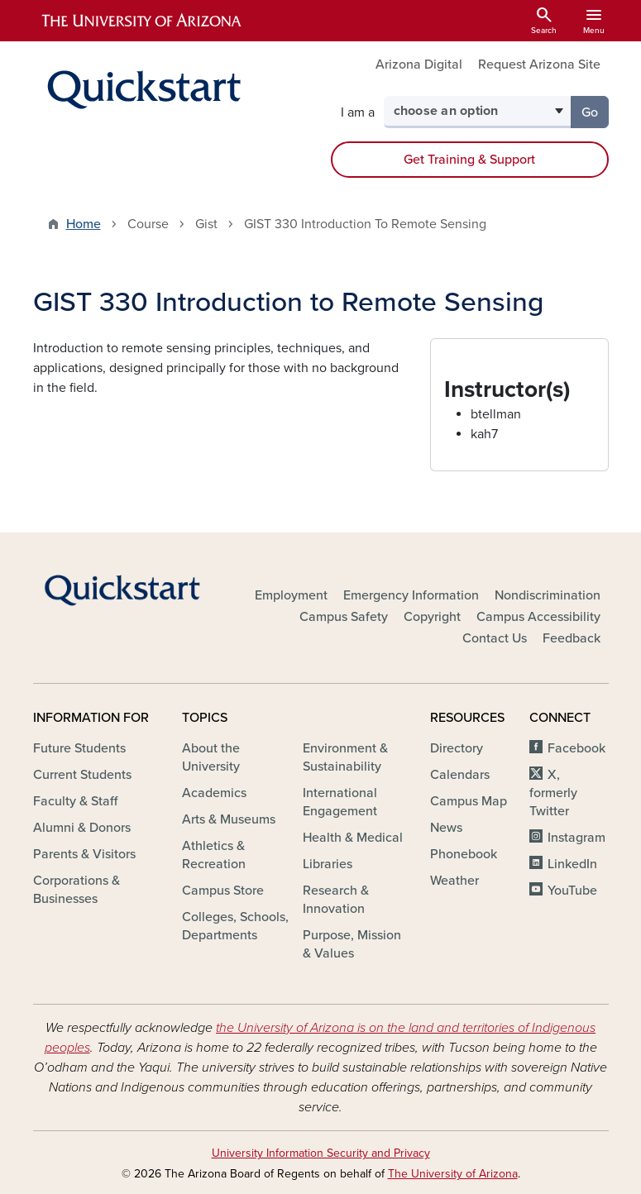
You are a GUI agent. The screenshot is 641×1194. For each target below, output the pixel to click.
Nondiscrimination (547, 595)
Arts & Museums (228, 819)
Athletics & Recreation (214, 855)
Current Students (82, 775)
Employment (291, 595)
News (446, 827)
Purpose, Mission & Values (352, 944)
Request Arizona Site (539, 64)
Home (83, 224)
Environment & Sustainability (345, 757)
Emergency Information (411, 595)
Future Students (79, 748)
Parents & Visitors (84, 854)
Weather (454, 880)
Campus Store (223, 890)
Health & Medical (353, 837)
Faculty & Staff (75, 801)
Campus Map (468, 801)
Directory (456, 748)
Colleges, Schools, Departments (235, 926)
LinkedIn (572, 864)
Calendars (460, 775)
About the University (211, 757)
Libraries (327, 864)
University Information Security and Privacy (321, 1153)
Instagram (576, 837)
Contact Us (494, 638)
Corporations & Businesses (76, 889)
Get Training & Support (469, 159)
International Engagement (340, 802)
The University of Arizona (453, 1174)
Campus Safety (343, 617)
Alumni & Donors (82, 827)
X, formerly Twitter (553, 793)
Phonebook (463, 854)
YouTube (572, 890)
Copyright (432, 617)
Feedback (571, 638)
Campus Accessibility (538, 617)
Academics (214, 793)
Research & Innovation (336, 899)
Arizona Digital (419, 64)
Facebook (576, 748)
